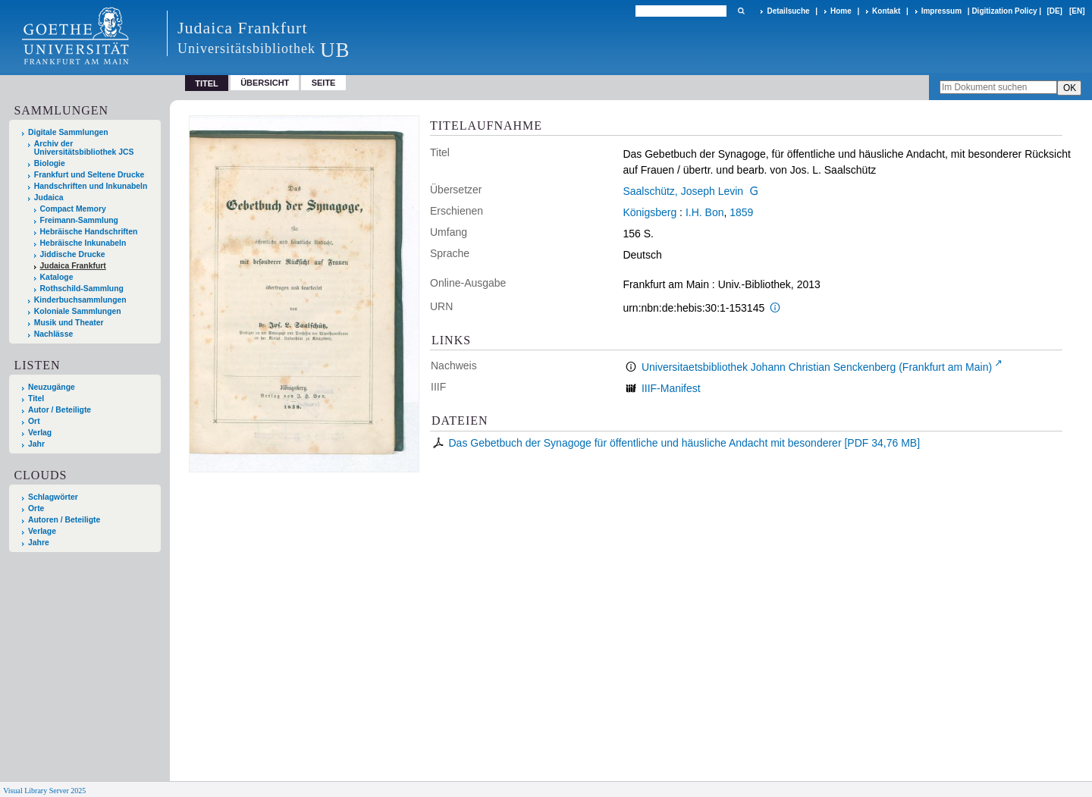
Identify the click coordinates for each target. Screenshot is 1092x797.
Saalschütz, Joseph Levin (683, 191)
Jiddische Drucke (72, 254)
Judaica (49, 197)
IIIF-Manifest (671, 388)
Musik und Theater (69, 322)
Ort (34, 421)
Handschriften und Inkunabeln (91, 186)
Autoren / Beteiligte (64, 520)
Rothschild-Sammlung (82, 288)
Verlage (42, 531)
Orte (36, 508)
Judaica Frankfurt (73, 266)
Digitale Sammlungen (68, 132)
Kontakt (886, 11)
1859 (741, 212)
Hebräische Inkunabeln (83, 243)
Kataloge (57, 277)
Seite (324, 82)
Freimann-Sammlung (79, 220)
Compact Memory (73, 209)
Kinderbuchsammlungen (80, 300)
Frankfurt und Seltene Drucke (89, 175)
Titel (36, 398)
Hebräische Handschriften (89, 231)
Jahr (36, 444)
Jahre (38, 542)
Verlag (40, 432)
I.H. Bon (705, 212)
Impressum (941, 11)
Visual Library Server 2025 (44, 790)
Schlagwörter (53, 497)
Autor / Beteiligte (59, 410)
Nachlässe (53, 334)
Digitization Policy (1004, 11)
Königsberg (649, 212)
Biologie (49, 163)
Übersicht (264, 82)
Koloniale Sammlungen (77, 311)
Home (841, 11)
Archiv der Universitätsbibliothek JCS (84, 148)
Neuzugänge (51, 387)
